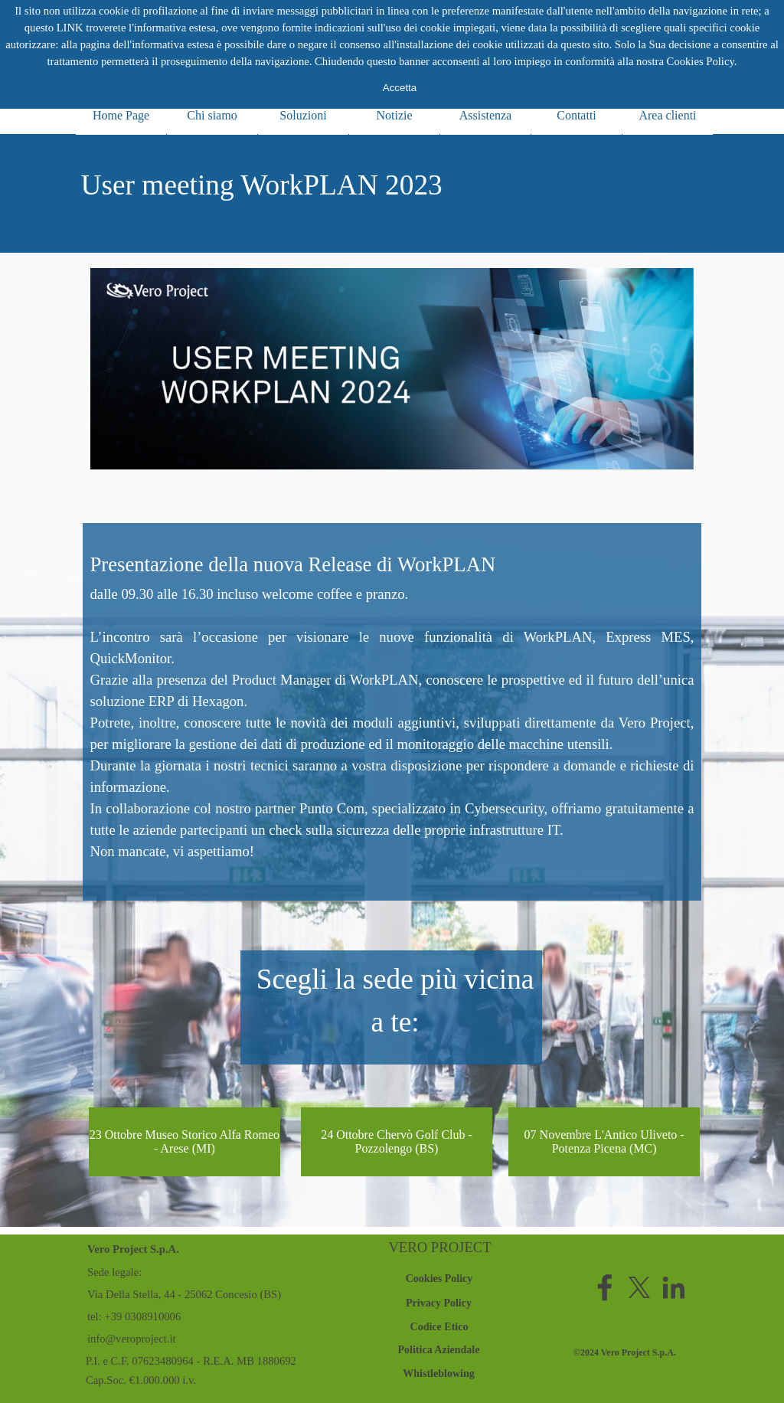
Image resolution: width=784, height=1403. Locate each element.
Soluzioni (302, 115)
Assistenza (485, 115)
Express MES (648, 637)
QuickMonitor (131, 658)
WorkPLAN (558, 637)
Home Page (121, 115)
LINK (70, 27)
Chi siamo (212, 115)
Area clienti (667, 115)
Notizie (394, 115)
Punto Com (331, 808)
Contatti (576, 115)
